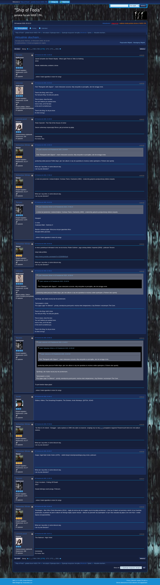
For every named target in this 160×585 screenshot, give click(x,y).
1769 (38, 49)
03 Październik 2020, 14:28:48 (43, 55)
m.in (101, 428)
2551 (57, 49)
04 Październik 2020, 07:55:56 (43, 424)
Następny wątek (139, 42)
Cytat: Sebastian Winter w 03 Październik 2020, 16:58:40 (55, 275)
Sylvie (89, 32)
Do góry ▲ (145, 580)
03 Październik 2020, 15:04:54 (43, 83)
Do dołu (17, 49)
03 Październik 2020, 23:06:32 (43, 337)
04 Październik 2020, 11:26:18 (43, 478)
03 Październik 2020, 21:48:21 (43, 271)
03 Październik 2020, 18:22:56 (43, 202)
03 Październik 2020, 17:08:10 (43, 175)
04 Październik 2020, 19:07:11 (43, 533)
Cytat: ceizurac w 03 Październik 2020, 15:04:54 (53, 149)
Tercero (19, 55)
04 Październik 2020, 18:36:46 (43, 506)
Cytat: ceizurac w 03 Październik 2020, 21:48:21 (53, 342)
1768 (34, 49)
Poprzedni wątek (126, 42)
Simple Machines (27, 580)
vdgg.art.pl (114, 23)
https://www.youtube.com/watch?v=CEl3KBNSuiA (51, 256)
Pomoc (128, 580)
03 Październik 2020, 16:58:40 (43, 145)
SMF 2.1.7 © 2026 (17, 580)
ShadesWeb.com (27, 582)
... (31, 49)
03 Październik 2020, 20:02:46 (43, 243)
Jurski (18, 397)
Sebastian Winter (23, 145)
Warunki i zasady (136, 580)
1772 (51, 49)
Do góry (17, 558)
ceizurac (19, 83)
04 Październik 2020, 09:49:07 (43, 451)
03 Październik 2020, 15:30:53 (43, 119)
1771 (47, 49)
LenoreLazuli (21, 119)
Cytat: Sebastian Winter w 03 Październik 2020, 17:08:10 (55, 207)
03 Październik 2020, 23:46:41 (43, 396)
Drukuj (142, 49)
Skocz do (116, 567)
